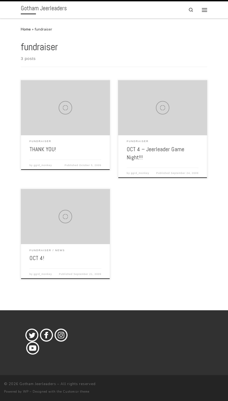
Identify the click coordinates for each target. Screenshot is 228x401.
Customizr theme (76, 392)
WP (26, 392)
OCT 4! (36, 258)
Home (26, 29)
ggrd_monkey (43, 165)
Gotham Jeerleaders (37, 384)
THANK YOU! (42, 149)
